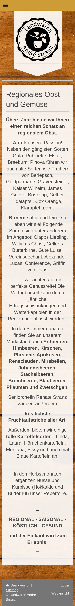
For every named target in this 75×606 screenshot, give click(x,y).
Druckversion (18, 585)
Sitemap (12, 590)
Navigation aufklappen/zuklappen (37, 5)
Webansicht (60, 593)
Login (65, 585)
